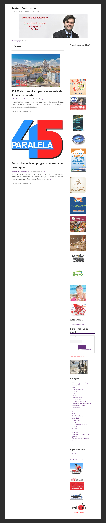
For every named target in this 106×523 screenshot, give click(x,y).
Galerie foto (76, 412)
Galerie (15, 99)
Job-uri (74, 422)
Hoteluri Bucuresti (76, 460)
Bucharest (75, 391)
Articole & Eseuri (78, 389)
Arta (73, 387)
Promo (74, 428)
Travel (74, 441)
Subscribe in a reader (77, 324)
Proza (74, 430)
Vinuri (74, 443)
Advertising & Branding (80, 383)
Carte (74, 395)
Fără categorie (77, 410)
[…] (39, 107)
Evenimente (76, 408)
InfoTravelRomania (78, 416)
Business (75, 393)
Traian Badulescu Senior (80, 439)
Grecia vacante (77, 454)
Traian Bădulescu (24, 8)
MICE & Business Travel (80, 424)
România (75, 432)
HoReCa (74, 414)
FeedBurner (87, 350)
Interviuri (75, 418)
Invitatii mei (76, 420)
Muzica (74, 426)
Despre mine (76, 399)
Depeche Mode (77, 397)
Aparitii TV (76, 385)
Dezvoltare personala (79, 401)
